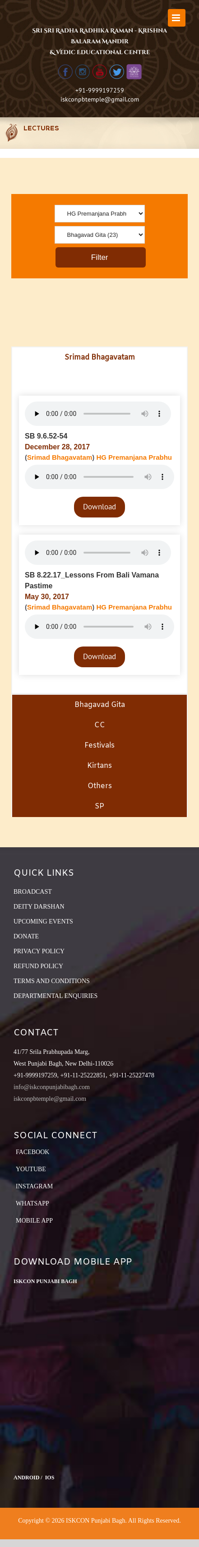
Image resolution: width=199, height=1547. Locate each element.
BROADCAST (33, 891)
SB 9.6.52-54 (46, 436)
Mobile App (34, 1220)
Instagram (34, 1186)
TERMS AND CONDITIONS (52, 981)
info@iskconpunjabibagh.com (52, 1087)
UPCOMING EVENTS (43, 921)
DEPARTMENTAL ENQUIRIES (55, 996)
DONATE (26, 936)
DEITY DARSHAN (39, 906)
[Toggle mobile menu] (176, 18)
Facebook (32, 1152)
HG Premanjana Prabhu (134, 457)
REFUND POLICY (38, 966)
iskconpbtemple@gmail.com (99, 99)
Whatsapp (32, 1203)
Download (99, 507)
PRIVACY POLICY (39, 951)
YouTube (31, 1169)
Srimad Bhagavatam (59, 457)
